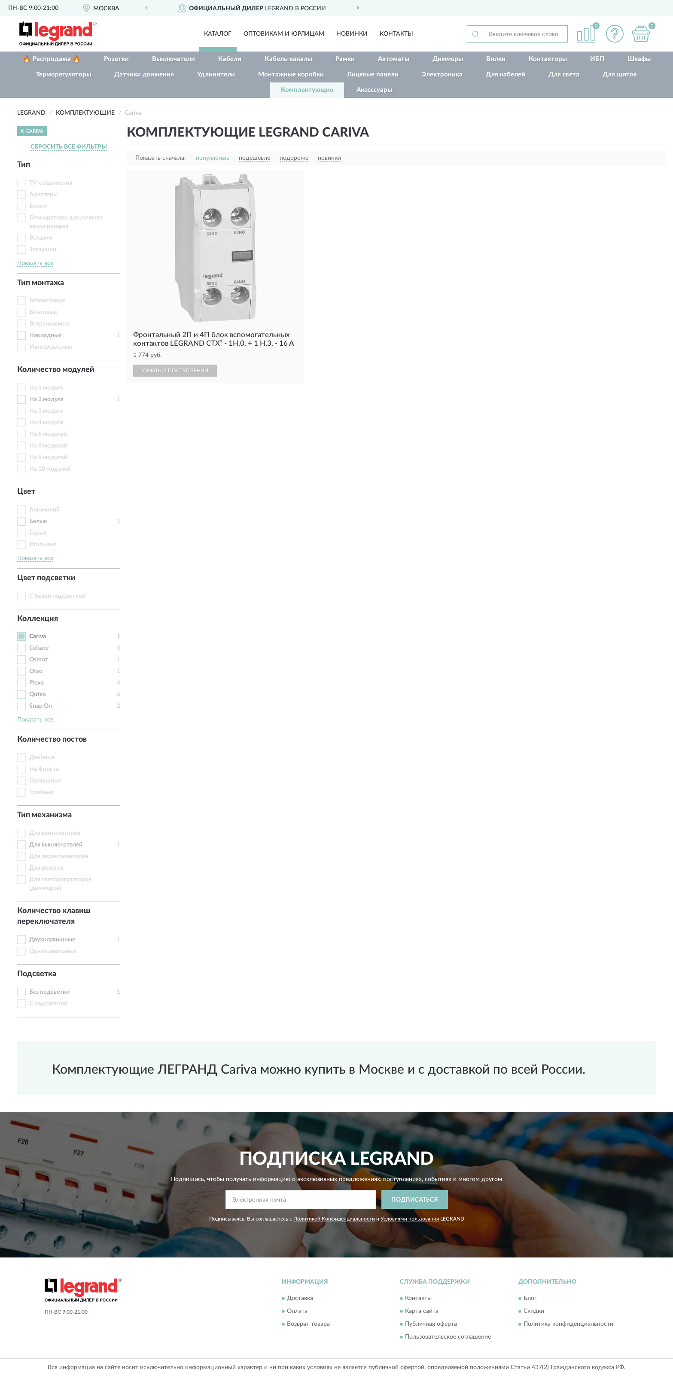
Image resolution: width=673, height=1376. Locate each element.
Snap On (40, 706)
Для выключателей (55, 845)
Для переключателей (58, 856)
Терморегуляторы (63, 74)
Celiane (39, 648)
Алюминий (44, 510)
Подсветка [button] (36, 974)
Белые (38, 521)
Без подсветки (49, 992)
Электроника (442, 74)
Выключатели (173, 59)
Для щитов (620, 74)
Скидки (534, 1311)
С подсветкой (48, 1004)
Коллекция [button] (37, 619)
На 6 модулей (48, 446)
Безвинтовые (47, 301)
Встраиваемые (49, 324)
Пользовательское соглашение (448, 1337)
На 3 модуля (46, 411)
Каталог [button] (217, 34)
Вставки (40, 238)
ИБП (597, 59)
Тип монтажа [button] (40, 283)
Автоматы (393, 59)
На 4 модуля (46, 423)
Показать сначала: (160, 158)
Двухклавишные (52, 940)
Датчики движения (144, 74)
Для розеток (46, 868)
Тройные (41, 792)
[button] (615, 34)
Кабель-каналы (288, 59)
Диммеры (447, 59)
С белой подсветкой (57, 596)
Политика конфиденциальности (568, 1324)
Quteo (37, 694)
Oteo (36, 671)
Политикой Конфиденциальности (334, 1218)
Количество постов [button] (52, 739)
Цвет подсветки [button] (46, 578)
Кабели (229, 59)
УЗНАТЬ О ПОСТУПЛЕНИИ (175, 370)
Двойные (42, 758)
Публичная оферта (431, 1324)
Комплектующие (307, 90)
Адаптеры (43, 195)
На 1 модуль (46, 388)
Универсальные (50, 347)
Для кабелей (505, 74)
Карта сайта (422, 1311)
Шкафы (639, 59)
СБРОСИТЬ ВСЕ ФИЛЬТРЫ (68, 147)
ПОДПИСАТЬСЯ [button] (414, 1200)
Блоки (38, 206)
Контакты (396, 34)
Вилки (496, 59)
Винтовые (43, 312)
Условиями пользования (410, 1218)
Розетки (116, 59)
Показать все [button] (35, 263)
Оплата (297, 1311)
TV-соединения (50, 183)
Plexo (36, 683)
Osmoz (38, 660)
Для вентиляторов (54, 833)
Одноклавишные (52, 951)
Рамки (345, 59)
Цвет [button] (26, 492)
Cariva (37, 636)
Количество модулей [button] (55, 370)
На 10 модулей (49, 469)
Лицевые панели (373, 74)
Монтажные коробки (291, 74)
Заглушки (42, 250)
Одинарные (45, 781)
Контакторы (548, 59)
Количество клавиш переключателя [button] (53, 916)
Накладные (45, 335)
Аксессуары (374, 90)
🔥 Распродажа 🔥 (52, 59)
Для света (563, 74)
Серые (38, 533)
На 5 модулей (48, 434)
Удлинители (216, 74)
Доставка (300, 1298)
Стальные (42, 545)
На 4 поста (44, 769)
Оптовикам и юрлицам (284, 34)
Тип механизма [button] (44, 815)
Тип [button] (23, 165)
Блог (530, 1298)
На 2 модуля (46, 399)
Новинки (352, 34)
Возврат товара (308, 1324)
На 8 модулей (48, 457)
